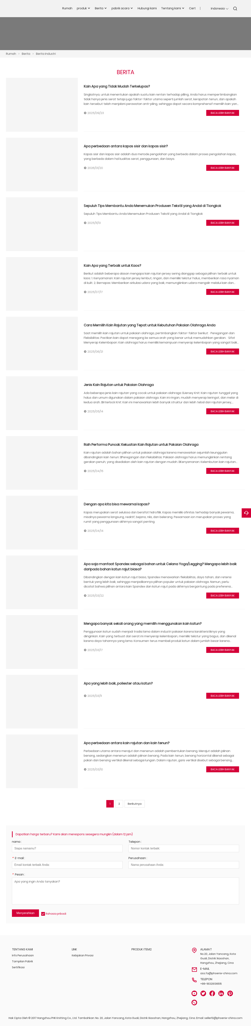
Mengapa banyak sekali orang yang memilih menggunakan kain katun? (143, 623)
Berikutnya (135, 804)
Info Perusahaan (23, 955)
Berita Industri (46, 54)
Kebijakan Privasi (82, 955)
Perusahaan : (137, 858)
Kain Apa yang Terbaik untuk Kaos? (112, 265)
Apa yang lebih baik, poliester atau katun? (118, 683)
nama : (17, 842)
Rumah (11, 54)
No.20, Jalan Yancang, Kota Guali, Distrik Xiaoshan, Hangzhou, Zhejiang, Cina (218, 958)
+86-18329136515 (211, 984)
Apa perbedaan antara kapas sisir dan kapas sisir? (126, 146)
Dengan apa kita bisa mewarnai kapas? (117, 504)
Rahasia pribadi (56, 914)
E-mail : (18, 858)
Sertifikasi (18, 967)
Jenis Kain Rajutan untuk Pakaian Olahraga (119, 384)
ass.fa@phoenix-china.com (218, 973)
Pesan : (18, 875)
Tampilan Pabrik (22, 961)
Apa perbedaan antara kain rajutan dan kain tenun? (127, 743)
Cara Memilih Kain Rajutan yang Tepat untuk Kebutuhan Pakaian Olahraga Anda (149, 325)
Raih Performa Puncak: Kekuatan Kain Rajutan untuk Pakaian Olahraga (141, 444)
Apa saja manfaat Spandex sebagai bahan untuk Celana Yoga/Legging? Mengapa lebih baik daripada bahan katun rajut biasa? (160, 566)
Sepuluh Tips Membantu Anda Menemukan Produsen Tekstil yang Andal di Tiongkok (152, 205)
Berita (26, 54)
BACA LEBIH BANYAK (223, 113)
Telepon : (135, 842)
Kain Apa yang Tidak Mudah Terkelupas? (117, 86)
